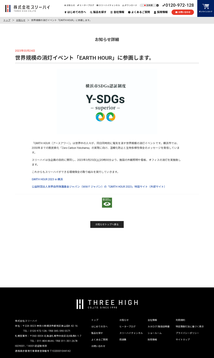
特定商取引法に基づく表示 (190, 326)
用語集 (122, 339)
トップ (6, 20)
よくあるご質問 (139, 12)
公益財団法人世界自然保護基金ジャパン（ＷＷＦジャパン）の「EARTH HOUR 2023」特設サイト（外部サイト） (99, 186)
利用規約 (180, 320)
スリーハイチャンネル (108, 5)
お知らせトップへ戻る (107, 224)
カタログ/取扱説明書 (159, 326)
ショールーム (155, 333)
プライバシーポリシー (187, 333)
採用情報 (161, 12)
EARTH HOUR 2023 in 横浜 (47, 179)
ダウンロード (129, 5)
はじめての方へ (75, 12)
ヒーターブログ (85, 5)
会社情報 (117, 12)
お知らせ (69, 5)
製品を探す (98, 12)
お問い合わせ (182, 12)
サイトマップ (183, 339)
